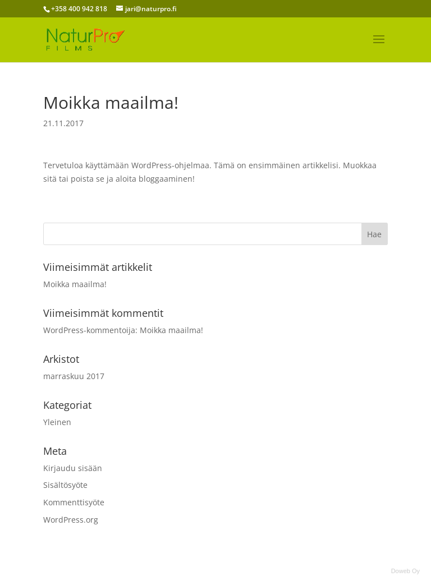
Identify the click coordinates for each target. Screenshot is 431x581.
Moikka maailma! (75, 284)
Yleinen (57, 422)
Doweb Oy (405, 571)
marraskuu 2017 (73, 376)
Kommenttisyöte (73, 502)
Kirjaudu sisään (72, 468)
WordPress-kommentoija (89, 330)
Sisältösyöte (65, 484)
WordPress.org (70, 519)
